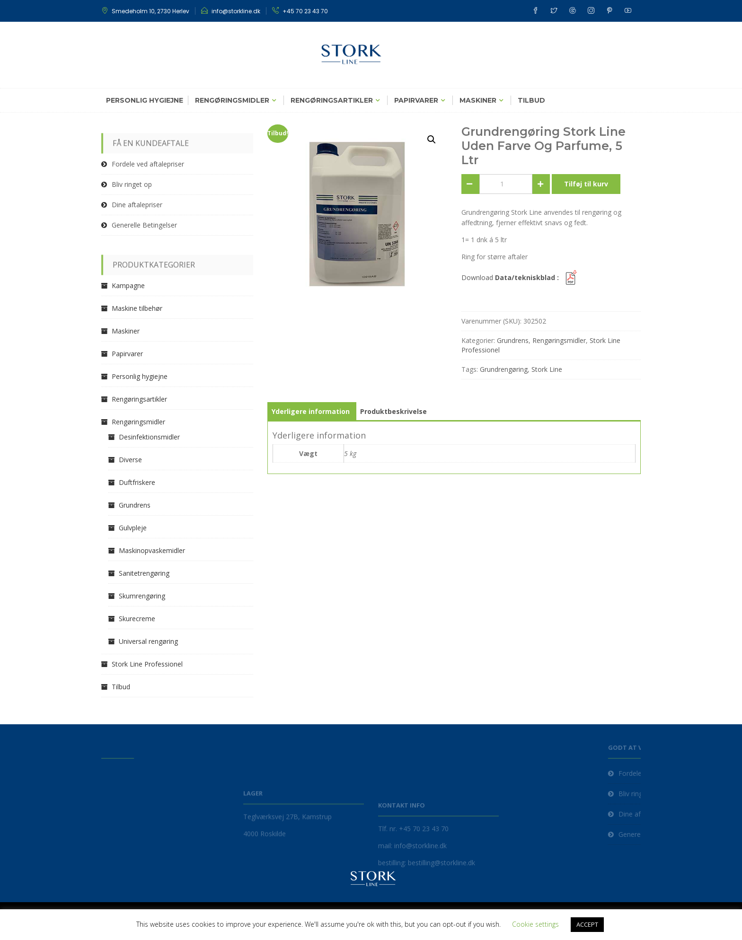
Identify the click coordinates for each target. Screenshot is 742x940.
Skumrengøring (142, 595)
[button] (431, 139)
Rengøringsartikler (332, 100)
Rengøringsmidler (232, 100)
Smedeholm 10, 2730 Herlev (150, 11)
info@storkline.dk (236, 11)
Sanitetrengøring (144, 573)
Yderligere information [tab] (311, 411)
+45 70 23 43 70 (305, 11)
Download (520, 277)
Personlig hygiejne (144, 100)
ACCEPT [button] (587, 924)
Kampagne (128, 285)
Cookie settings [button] (535, 924)
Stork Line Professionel (147, 663)
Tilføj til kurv (586, 183)
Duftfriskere (137, 482)
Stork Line (546, 369)
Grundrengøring (504, 369)
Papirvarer (416, 100)
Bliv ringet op (132, 184)
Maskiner (477, 100)
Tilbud (531, 100)
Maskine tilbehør (137, 308)
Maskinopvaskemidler (152, 550)
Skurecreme (137, 618)
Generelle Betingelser (144, 224)
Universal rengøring (148, 641)
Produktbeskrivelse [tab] (393, 411)
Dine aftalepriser (137, 204)
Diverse (130, 459)
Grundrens (513, 340)
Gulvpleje (133, 527)
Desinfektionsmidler (149, 436)
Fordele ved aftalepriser (148, 163)
